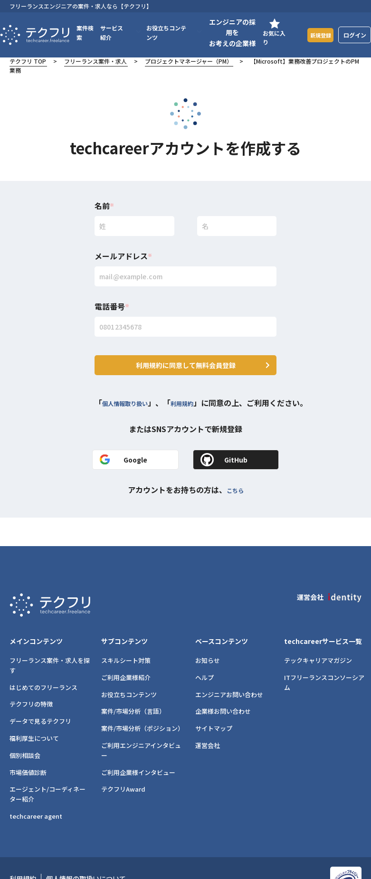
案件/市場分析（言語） (133, 683)
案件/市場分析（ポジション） (142, 700)
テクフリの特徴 (31, 676)
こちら (235, 477)
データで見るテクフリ (40, 693)
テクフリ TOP (28, 61)
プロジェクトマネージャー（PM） (188, 61)
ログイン (354, 35)
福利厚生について (34, 710)
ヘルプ (204, 648)
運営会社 (207, 717)
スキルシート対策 (126, 632)
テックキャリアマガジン (318, 632)
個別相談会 (25, 726)
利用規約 (201, 391)
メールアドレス (123, 256)
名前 (104, 205)
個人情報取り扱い (132, 391)
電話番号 (112, 306)
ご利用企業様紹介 (126, 648)
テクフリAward (123, 761)
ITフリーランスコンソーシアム (324, 653)
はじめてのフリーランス (43, 658)
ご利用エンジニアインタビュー (141, 722)
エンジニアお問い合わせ (229, 666)
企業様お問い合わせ (223, 683)
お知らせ (207, 632)
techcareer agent (36, 788)
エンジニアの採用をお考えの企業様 (228, 32)
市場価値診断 (28, 743)
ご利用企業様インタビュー (138, 743)
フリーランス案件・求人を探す (50, 637)
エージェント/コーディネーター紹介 (48, 765)
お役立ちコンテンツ (129, 666)
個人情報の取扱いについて (86, 850)
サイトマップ (213, 700)
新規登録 (318, 34)
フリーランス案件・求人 (95, 61)
